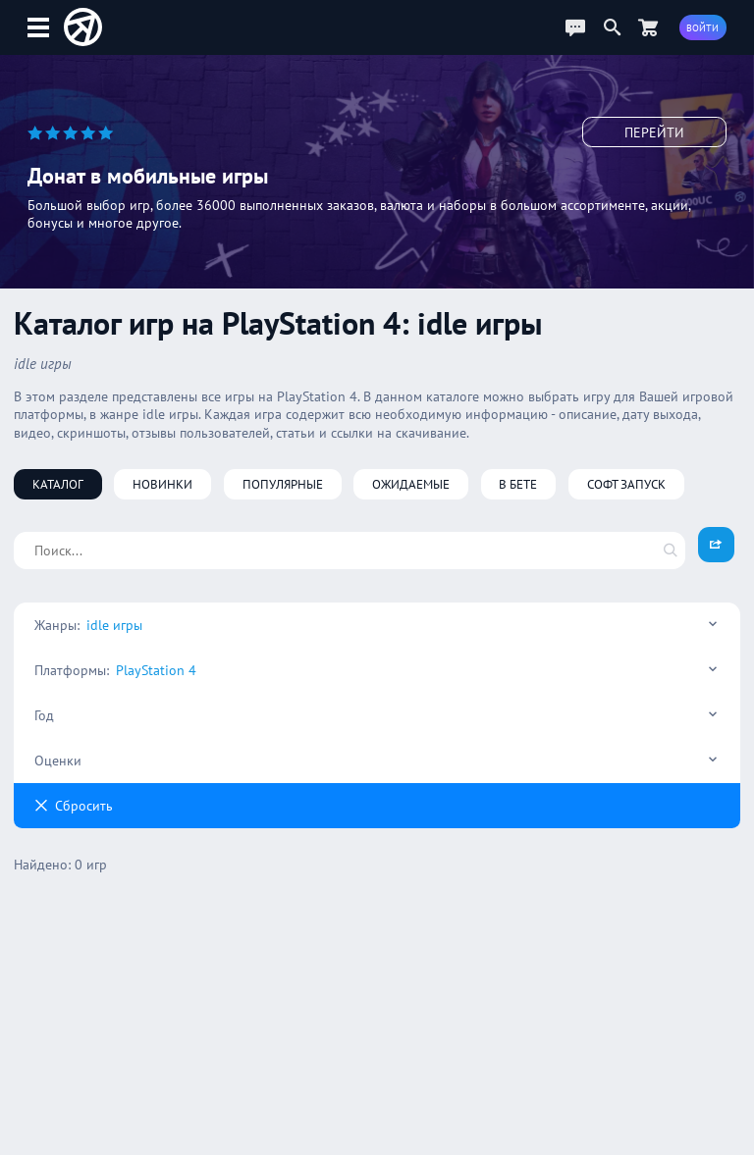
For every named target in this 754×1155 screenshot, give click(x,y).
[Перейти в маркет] (648, 27)
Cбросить (73, 805)
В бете (518, 484)
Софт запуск (626, 484)
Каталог (57, 484)
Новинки (162, 484)
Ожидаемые (411, 484)
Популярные (282, 484)
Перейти (654, 132)
